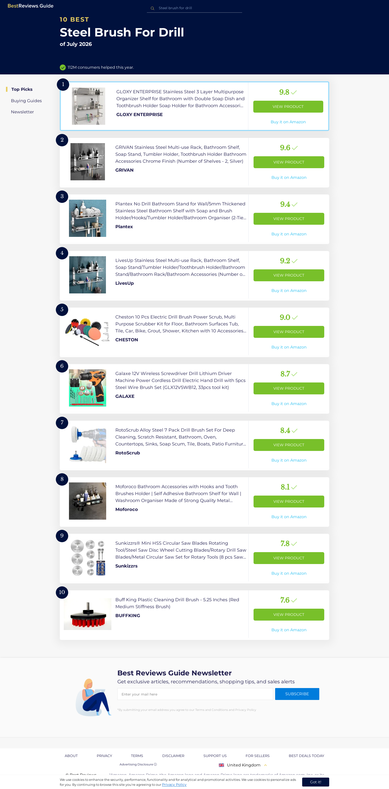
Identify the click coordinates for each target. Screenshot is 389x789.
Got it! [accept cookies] (315, 782)
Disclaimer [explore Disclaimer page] (173, 756)
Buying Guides (26, 100)
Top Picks (21, 89)
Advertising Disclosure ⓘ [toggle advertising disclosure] (138, 764)
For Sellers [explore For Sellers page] (258, 756)
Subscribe (297, 694)
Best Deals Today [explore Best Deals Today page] (306, 756)
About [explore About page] (71, 756)
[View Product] (194, 106)
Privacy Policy (174, 784)
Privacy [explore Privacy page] (104, 756)
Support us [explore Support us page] (215, 756)
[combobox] (194, 8)
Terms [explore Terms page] (137, 756)
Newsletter (22, 111)
